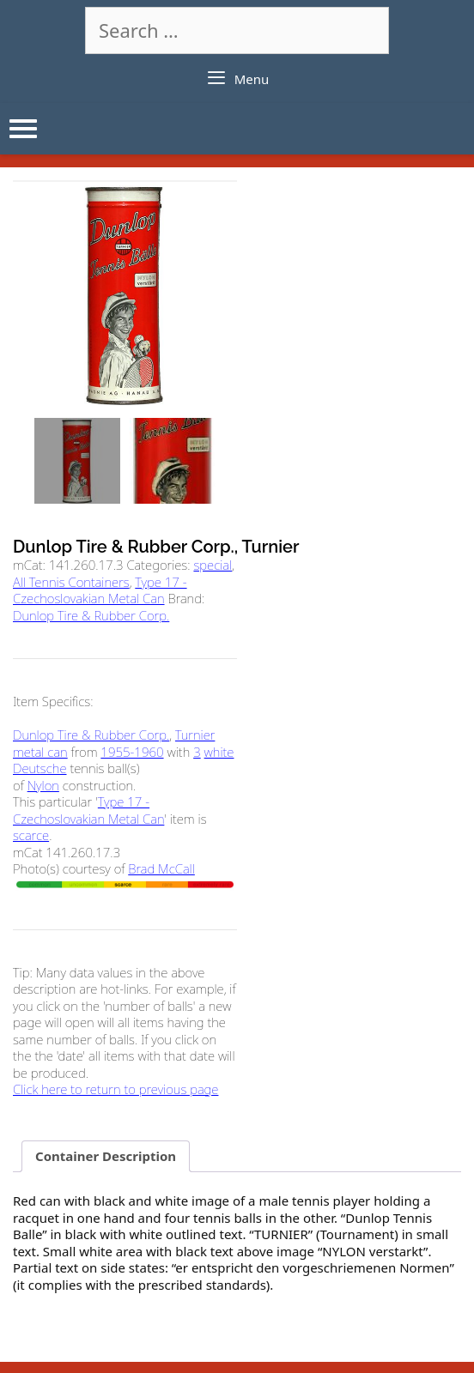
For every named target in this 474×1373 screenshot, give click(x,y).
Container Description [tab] (105, 1155)
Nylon (43, 785)
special (212, 564)
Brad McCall (161, 868)
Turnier (195, 734)
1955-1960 (131, 751)
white (219, 751)
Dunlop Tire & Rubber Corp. (91, 615)
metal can (40, 751)
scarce (31, 835)
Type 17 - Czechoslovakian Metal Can (100, 590)
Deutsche (40, 768)
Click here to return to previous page (115, 1089)
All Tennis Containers (71, 581)
